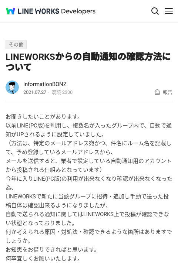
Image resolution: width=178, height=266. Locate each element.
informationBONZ (45, 84)
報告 (167, 92)
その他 (16, 44)
